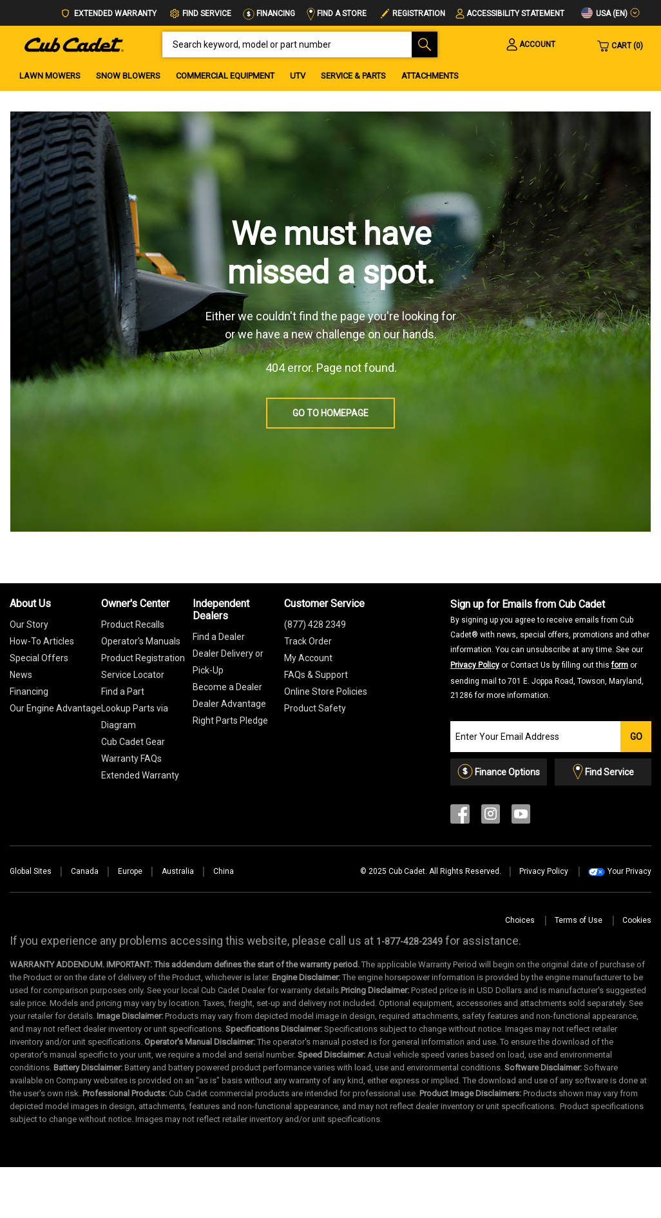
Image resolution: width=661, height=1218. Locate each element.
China (223, 871)
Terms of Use (578, 920)
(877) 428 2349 (315, 624)
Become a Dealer (227, 687)
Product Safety (315, 708)
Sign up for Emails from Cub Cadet (549, 649)
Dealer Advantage (229, 704)
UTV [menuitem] (297, 76)
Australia (178, 871)
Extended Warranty (109, 14)
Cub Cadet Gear (133, 742)
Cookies (636, 920)
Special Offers (39, 658)
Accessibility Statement (515, 13)
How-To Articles (42, 641)
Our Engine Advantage (55, 708)
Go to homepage (330, 413)
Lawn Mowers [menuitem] (50, 76)
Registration (418, 13)
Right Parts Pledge (230, 720)
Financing (269, 13)
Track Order (308, 641)
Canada (85, 871)
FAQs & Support (316, 675)
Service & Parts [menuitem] (353, 76)
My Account (308, 658)
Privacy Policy (474, 665)
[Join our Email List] (535, 736)
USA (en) (604, 13)
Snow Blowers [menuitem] (128, 76)
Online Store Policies (325, 691)
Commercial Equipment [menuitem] (225, 76)
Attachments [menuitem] (430, 76)
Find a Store (337, 13)
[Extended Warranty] (140, 775)
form (619, 665)
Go (636, 736)
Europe (130, 871)
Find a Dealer (219, 637)
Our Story (29, 624)
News (21, 675)
